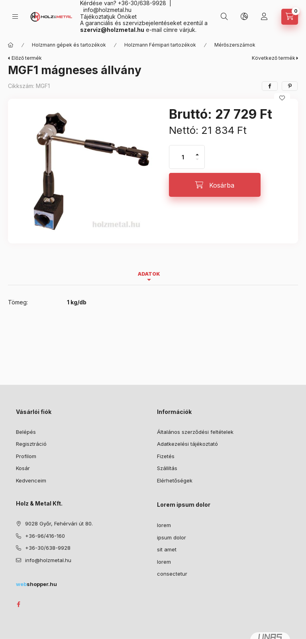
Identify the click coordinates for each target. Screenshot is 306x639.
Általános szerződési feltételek (195, 432)
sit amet (167, 549)
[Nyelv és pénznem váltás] (244, 17)
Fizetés (166, 456)
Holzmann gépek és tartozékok (69, 45)
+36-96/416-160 (45, 536)
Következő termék (273, 58)
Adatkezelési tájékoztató (187, 444)
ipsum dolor (171, 537)
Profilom (26, 456)
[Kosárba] (215, 185)
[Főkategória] (11, 45)
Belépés (26, 432)
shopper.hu (36, 584)
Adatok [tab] (149, 274)
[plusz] (197, 151)
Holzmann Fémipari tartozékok (160, 45)
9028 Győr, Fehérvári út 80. (59, 523)
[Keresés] (224, 17)
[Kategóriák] (15, 16)
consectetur (172, 573)
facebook (18, 604)
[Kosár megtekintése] (289, 17)
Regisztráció (31, 444)
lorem (164, 525)
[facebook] (270, 86)
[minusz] (197, 163)
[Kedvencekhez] (282, 98)
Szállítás (167, 468)
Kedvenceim (31, 480)
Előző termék (27, 58)
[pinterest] (290, 86)
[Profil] (264, 17)
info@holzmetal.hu (107, 9)
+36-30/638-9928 (48, 548)
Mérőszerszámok (234, 45)
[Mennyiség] (183, 157)
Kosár (23, 468)
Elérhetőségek (174, 480)
